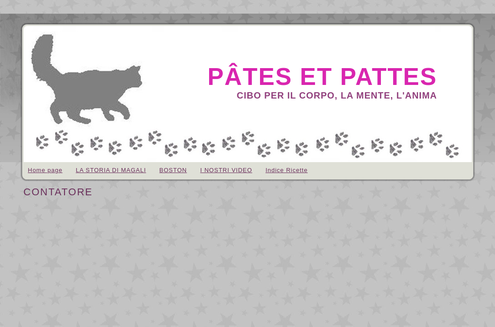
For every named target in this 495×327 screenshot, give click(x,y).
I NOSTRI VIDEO (226, 170)
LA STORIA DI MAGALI (111, 170)
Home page (45, 170)
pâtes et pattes (322, 76)
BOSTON (173, 170)
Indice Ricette (286, 170)
